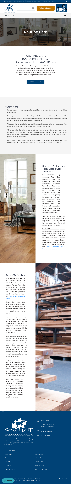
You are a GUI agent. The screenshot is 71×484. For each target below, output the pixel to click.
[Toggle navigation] (65, 15)
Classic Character (10, 469)
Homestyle (39, 454)
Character (7, 465)
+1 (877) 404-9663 (47, 431)
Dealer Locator (45, 8)
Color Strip (7, 462)
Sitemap (37, 478)
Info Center (9, 1)
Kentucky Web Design (28, 480)
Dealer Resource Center (19, 1)
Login (53, 1)
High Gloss (39, 462)
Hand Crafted (8, 454)
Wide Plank (39, 465)
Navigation (9, 15)
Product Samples (46, 1)
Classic (6, 458)
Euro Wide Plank (41, 469)
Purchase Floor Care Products (33, 1)
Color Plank (39, 458)
